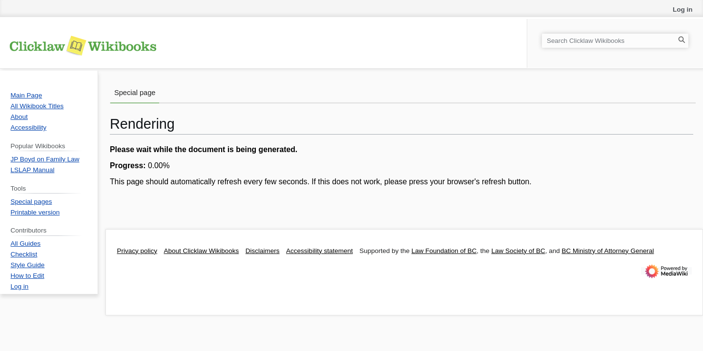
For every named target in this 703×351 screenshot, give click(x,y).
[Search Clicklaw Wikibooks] (615, 41)
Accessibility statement (319, 250)
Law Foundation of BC (444, 250)
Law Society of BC (518, 250)
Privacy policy (137, 250)
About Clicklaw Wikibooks (201, 250)
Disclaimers (263, 250)
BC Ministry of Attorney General (607, 250)
